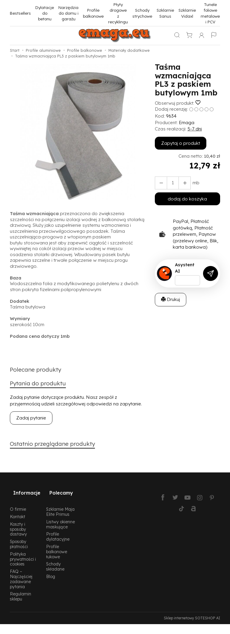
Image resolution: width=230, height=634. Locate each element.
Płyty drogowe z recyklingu (118, 13)
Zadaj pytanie (31, 419)
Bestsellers (20, 13)
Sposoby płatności (19, 538)
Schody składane (55, 561)
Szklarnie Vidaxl (187, 12)
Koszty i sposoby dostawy (18, 523)
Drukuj (170, 299)
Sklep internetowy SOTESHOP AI (192, 612)
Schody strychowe (142, 12)
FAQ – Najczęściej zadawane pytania (21, 573)
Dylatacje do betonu (44, 13)
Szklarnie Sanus (165, 12)
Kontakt (17, 510)
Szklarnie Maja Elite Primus (60, 506)
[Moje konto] (201, 35)
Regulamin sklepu (20, 591)
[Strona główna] (115, 35)
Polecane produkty (38, 370)
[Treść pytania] (187, 280)
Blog (50, 570)
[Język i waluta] (214, 35)
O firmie (18, 503)
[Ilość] (171, 183)
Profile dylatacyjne (57, 531)
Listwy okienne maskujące (60, 518)
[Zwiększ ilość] (160, 183)
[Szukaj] (177, 35)
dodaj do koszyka (187, 199)
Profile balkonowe (93, 12)
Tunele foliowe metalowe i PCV (210, 13)
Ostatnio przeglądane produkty (57, 446)
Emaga (186, 122)
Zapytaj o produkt (180, 143)
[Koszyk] (189, 35)
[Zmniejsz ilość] (181, 183)
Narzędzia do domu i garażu (68, 13)
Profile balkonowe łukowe (56, 546)
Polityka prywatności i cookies (23, 553)
